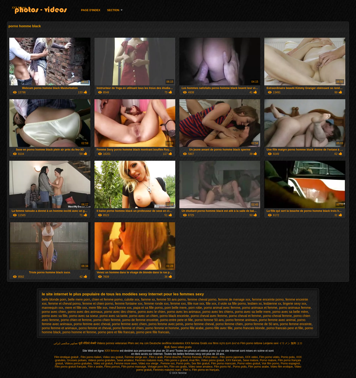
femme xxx (178, 303)
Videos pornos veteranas (112, 343)
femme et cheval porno (64, 303)
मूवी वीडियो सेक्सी (87, 343)
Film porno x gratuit (176, 360)
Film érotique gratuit (66, 357)
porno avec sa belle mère (290, 312)
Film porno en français (205, 369)
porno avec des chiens (120, 312)
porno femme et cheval (95, 328)
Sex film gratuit (200, 363)
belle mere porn (79, 299)
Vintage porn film (158, 366)
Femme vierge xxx (136, 357)
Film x (186, 369)
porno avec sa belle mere (253, 312)
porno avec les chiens (217, 312)
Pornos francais (192, 357)
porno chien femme (107, 320)
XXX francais (233, 360)
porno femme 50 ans (209, 320)
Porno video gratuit (248, 363)
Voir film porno (270, 363)
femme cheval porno (202, 299)
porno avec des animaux (85, 312)
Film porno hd (222, 366)
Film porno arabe (258, 366)
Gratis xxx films (209, 343)
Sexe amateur (125, 360)
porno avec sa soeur (83, 316)
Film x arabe (95, 366)
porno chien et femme (76, 320)
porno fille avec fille (218, 328)
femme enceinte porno (268, 299)
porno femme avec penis (165, 324)
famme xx (148, 299)
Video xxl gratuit (103, 363)
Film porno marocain (223, 363)
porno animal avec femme (222, 307)
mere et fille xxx (76, 307)
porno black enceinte (174, 316)
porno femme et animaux (59, 328)
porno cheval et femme (245, 316)
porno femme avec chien (129, 324)
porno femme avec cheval (92, 324)
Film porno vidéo (269, 357)
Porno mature (268, 360)
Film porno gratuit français (70, 366)
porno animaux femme (295, 307)
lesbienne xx (272, 303)
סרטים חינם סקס (229, 343)
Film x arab (156, 357)
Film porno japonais (232, 357)
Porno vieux (210, 357)
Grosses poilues (77, 360)
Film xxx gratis (178, 366)
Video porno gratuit (212, 360)
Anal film (194, 360)
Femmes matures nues (149, 360)
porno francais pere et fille (285, 328)
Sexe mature (250, 360)
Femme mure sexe (125, 363)
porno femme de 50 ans (261, 324)
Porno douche (172, 357)
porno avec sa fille (54, 316)
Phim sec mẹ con (138, 343)
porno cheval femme (277, 316)
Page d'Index (90, 10)
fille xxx (211, 303)
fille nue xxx (196, 303)
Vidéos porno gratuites (78, 363)
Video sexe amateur (200, 366)
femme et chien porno (97, 303)
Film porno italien (91, 357)
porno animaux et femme (259, 307)
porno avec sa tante (114, 316)
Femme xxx (168, 363)
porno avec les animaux (184, 312)
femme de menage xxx (234, 299)
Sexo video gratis (181, 347)
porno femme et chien (128, 328)
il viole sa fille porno (232, 303)
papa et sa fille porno (148, 307)
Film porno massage (133, 366)
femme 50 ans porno (171, 299)
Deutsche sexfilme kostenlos (166, 343)
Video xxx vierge (148, 363)
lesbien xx (255, 303)
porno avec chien (54, 312)
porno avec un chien (143, 316)
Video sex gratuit (113, 357)
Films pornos (112, 366)
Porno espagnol (290, 363)
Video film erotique (281, 366)
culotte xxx (131, 299)
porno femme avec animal (277, 320)
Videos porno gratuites (101, 360)
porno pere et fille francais (116, 332)
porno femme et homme (162, 328)
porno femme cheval (199, 324)
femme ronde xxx (156, 303)
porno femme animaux (241, 320)
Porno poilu (288, 357)
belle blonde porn (54, 299)
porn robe (195, 307)
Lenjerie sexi (270, 343)
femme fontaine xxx (128, 303)
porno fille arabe (192, 328)
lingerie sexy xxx (294, 303)
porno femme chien (229, 324)
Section (113, 10)
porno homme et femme (79, 332)
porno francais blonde (249, 328)
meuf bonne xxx (120, 307)
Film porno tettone (251, 343)
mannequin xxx (52, 307)
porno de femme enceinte (140, 320)
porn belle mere (176, 307)
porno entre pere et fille (176, 320)
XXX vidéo (251, 357)
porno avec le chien (151, 312)
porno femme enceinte (296, 324)
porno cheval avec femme (209, 316)
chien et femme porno (107, 299)
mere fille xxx (98, 307)
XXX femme (19, 7)
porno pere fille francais (152, 332)
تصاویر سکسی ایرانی (66, 343)
